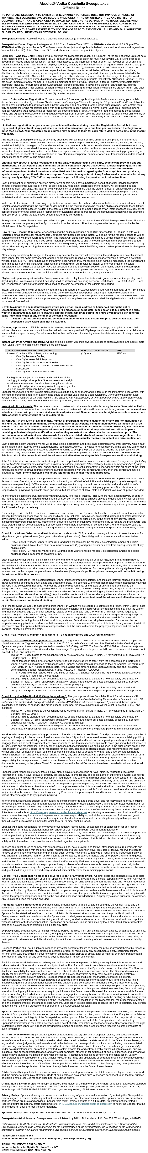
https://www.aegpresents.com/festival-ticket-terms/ (58, 812)
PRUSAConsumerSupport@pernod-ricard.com (85, 1103)
